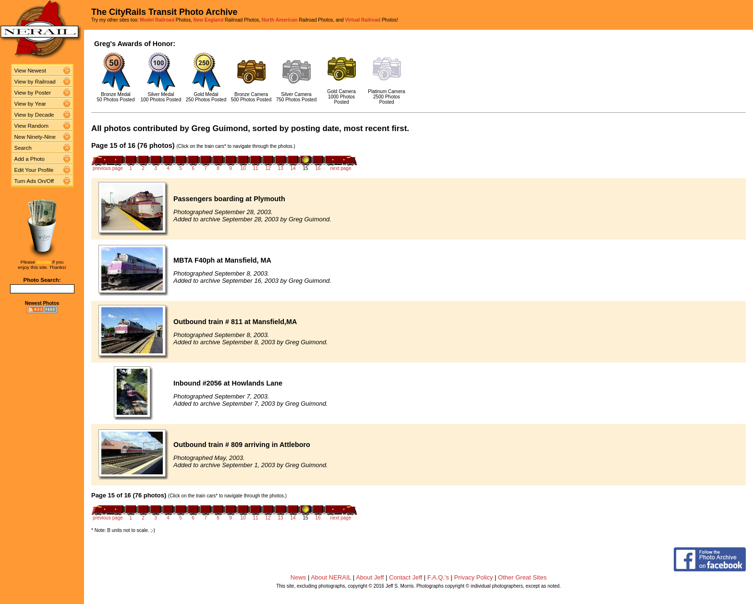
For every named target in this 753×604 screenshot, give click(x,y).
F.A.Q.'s (438, 577)
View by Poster (32, 93)
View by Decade (34, 115)
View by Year (30, 104)
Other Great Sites (522, 577)
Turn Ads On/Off (34, 181)
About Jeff (370, 577)
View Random (31, 126)
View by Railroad (35, 82)
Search (23, 148)
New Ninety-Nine (35, 137)
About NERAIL (331, 577)
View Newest (30, 70)
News (298, 577)
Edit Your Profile (34, 170)
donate (43, 262)
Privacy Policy (473, 577)
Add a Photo (29, 159)
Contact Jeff (405, 577)
